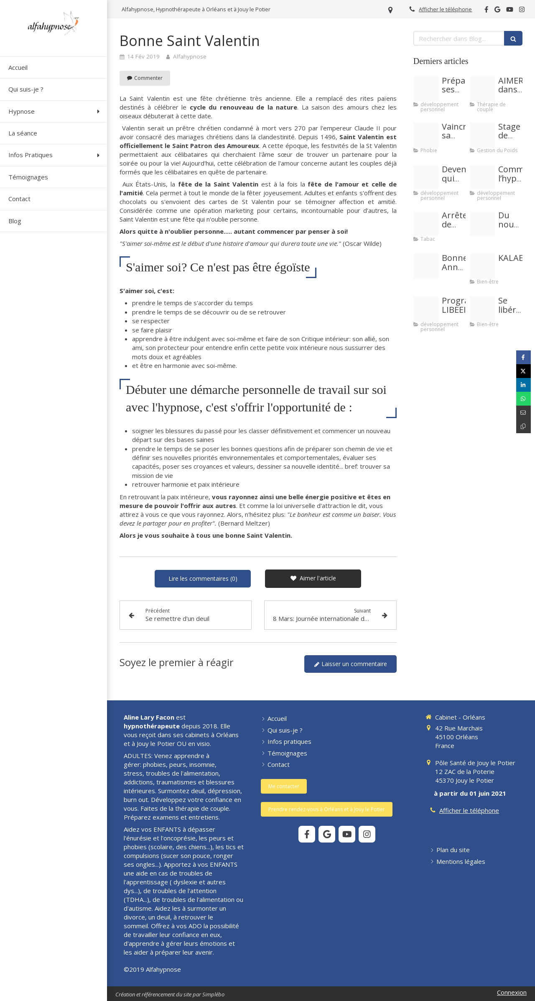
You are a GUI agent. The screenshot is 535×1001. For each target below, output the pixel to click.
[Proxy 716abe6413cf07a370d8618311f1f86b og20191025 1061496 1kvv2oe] (425, 89)
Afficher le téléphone (445, 9)
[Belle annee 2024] (425, 266)
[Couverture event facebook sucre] (482, 135)
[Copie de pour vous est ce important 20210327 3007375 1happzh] (482, 177)
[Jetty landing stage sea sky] (425, 177)
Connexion (512, 992)
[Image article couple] (482, 89)
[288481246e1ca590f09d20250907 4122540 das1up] (482, 223)
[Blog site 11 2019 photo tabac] (425, 223)
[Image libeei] (425, 309)
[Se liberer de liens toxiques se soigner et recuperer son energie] (482, 309)
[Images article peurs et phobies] (425, 135)
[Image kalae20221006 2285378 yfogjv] (482, 266)
